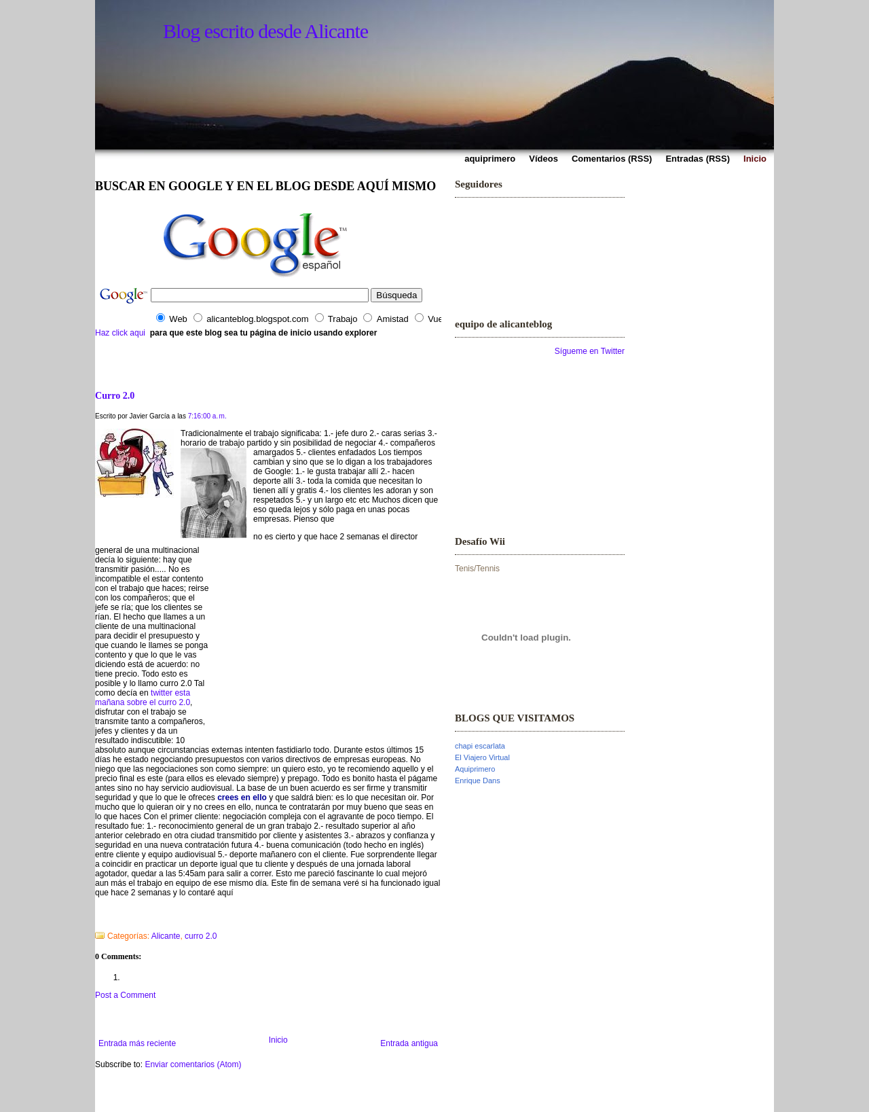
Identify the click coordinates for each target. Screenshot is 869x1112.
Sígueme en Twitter (590, 351)
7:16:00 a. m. (207, 416)
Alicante (166, 936)
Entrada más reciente (137, 1043)
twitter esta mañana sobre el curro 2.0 (142, 697)
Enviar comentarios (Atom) (193, 1064)
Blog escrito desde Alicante (265, 31)
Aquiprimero (475, 769)
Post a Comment (125, 995)
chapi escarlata (480, 746)
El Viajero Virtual (482, 757)
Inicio (278, 1040)
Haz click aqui (120, 333)
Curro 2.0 (114, 395)
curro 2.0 (201, 936)
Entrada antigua (409, 1043)
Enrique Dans (477, 780)
